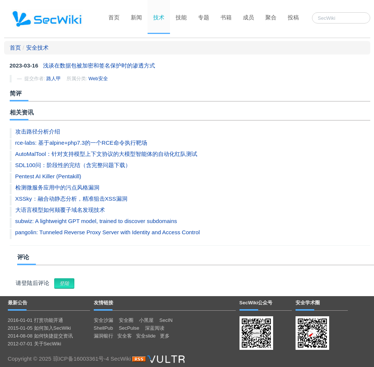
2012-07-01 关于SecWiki (34, 343)
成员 (248, 17)
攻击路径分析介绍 (37, 131)
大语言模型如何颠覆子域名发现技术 (60, 210)
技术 (158, 17)
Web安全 (98, 78)
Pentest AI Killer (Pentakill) (48, 176)
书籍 (226, 17)
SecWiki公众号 (256, 302)
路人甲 (53, 78)
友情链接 (103, 302)
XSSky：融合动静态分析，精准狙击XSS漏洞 (71, 198)
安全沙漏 (103, 320)
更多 (165, 336)
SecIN (166, 320)
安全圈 (126, 320)
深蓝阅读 (154, 328)
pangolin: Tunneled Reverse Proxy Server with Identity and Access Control (107, 232)
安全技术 (37, 47)
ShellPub (103, 328)
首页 (114, 17)
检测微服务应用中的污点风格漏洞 (57, 187)
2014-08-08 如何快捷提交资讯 (40, 336)
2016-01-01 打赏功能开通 (35, 320)
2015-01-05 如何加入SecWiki (39, 328)
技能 (181, 17)
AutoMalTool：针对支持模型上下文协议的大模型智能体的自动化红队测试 (106, 154)
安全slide (146, 336)
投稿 (293, 17)
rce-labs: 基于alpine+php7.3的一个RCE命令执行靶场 (81, 142)
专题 (203, 17)
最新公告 (17, 302)
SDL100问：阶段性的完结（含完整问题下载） (73, 165)
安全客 (124, 336)
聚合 (270, 17)
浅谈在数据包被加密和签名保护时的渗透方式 (99, 65)
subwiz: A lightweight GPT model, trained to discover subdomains (96, 221)
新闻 (136, 17)
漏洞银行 (103, 336)
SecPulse (129, 328)
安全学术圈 (308, 302)
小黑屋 (146, 320)
